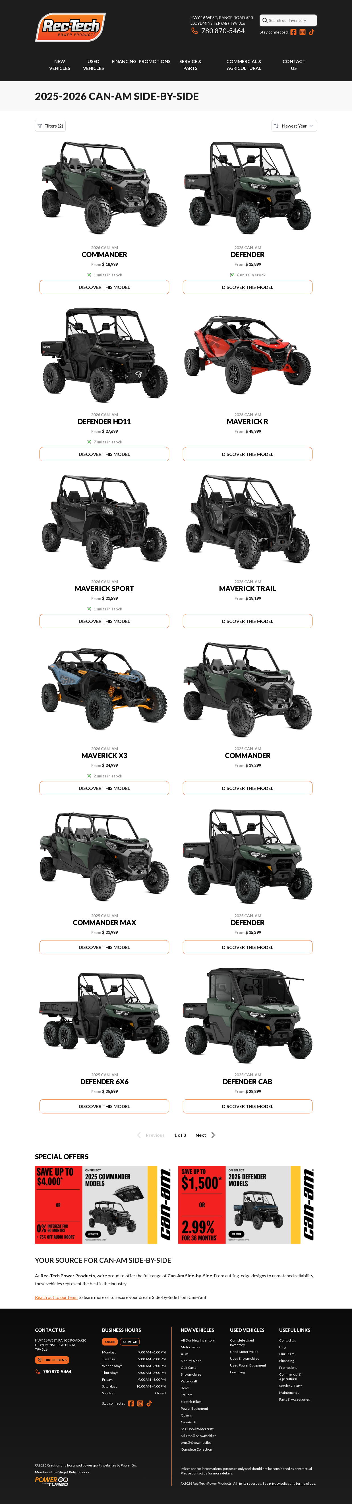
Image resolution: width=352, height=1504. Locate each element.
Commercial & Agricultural (290, 1376)
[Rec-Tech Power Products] (70, 27)
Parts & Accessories (294, 1399)
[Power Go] (86, 1481)
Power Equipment (194, 1408)
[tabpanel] (134, 1372)
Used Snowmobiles (244, 1358)
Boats (185, 1388)
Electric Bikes (191, 1401)
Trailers (186, 1395)
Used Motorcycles (244, 1351)
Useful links (294, 1330)
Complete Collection (196, 1449)
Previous (150, 1135)
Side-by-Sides (191, 1361)
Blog (282, 1347)
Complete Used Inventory (242, 1342)
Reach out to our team (56, 1297)
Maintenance (289, 1392)
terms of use (305, 1483)
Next (206, 1135)
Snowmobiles (191, 1374)
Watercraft (189, 1381)
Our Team (287, 1354)
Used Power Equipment (248, 1365)
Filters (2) (50, 125)
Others (186, 1415)
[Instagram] (302, 32)
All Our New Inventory (198, 1340)
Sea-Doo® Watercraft (197, 1429)
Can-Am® (188, 1422)
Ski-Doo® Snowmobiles (198, 1436)
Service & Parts (290, 1386)
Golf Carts (188, 1367)
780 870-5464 (218, 30)
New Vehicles (197, 1330)
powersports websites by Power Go (109, 1465)
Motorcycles (190, 1347)
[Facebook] (293, 32)
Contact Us (287, 1340)
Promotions (155, 61)
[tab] (110, 1342)
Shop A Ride (67, 1472)
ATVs (185, 1354)
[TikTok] (311, 32)
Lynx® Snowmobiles (196, 1442)
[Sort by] (294, 126)
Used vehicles (247, 1330)
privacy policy (279, 1483)
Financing (124, 61)
